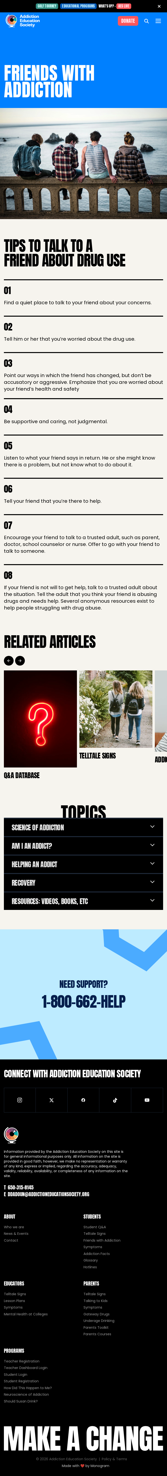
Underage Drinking (99, 1320)
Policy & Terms (114, 1459)
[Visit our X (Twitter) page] (52, 1100)
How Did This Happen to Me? (28, 1387)
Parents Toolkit (96, 1327)
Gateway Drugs (97, 1314)
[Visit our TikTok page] (115, 1100)
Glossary (91, 1260)
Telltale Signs (95, 1233)
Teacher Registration (21, 1361)
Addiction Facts (97, 1253)
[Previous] (9, 661)
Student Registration (21, 1381)
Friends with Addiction (102, 1240)
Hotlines (90, 1267)
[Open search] (146, 21)
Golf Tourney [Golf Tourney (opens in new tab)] (47, 6)
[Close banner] (159, 6)
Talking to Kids (96, 1300)
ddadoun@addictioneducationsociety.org (46, 1194)
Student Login (15, 1374)
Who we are (14, 1227)
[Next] (20, 661)
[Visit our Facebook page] (84, 1100)
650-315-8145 (19, 1187)
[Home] (22, 20)
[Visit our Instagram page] (20, 1100)
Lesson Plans (14, 1300)
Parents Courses (97, 1334)
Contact (11, 1240)
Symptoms (93, 1247)
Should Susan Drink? (21, 1401)
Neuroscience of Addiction (26, 1394)
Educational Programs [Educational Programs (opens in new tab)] (78, 6)
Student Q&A (95, 1227)
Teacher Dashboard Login (25, 1367)
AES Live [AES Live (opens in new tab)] (123, 6)
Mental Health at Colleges (26, 1314)
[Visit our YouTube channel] (147, 1100)
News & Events (16, 1233)
